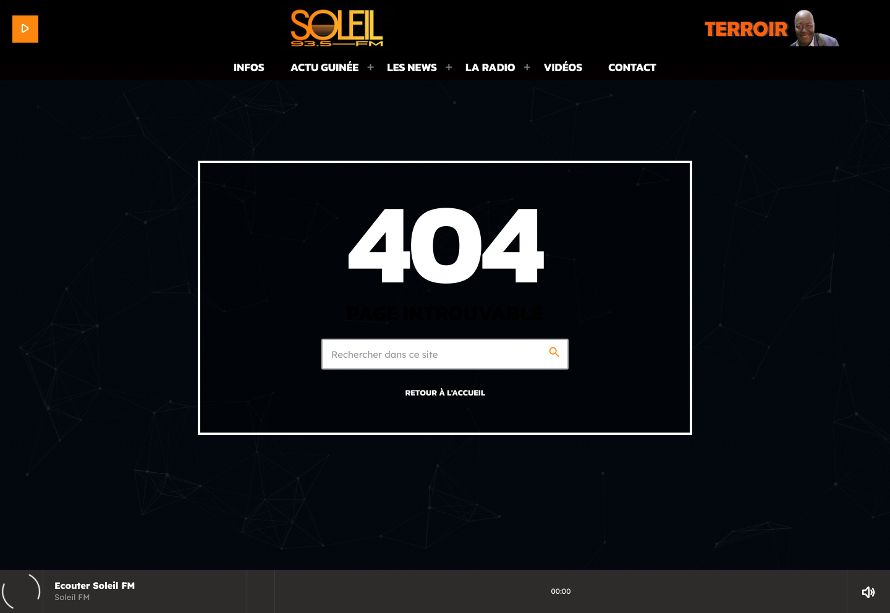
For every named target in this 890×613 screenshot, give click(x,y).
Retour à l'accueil (445, 393)
